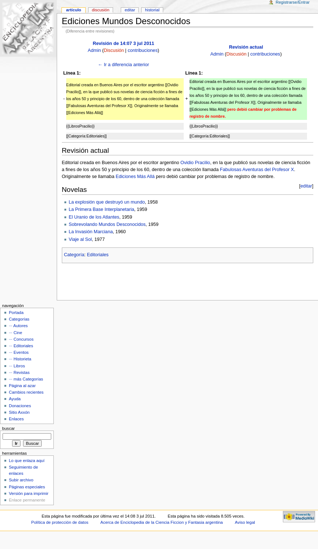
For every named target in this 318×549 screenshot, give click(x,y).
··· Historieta (20, 359)
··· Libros (17, 366)
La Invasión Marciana (91, 231)
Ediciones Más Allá (135, 176)
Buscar (8, 428)
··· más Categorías (26, 379)
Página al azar (22, 385)
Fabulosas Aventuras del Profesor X (257, 169)
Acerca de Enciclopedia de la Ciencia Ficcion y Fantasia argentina (161, 522)
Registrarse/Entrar (293, 2)
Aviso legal (245, 522)
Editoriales (97, 254)
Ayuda (14, 399)
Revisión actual (246, 47)
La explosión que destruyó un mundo (107, 202)
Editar (130, 10)
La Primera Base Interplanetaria (101, 209)
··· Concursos (21, 339)
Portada (16, 312)
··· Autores (18, 325)
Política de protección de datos (59, 522)
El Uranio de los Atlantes (94, 217)
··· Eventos (19, 352)
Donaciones (20, 406)
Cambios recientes (26, 392)
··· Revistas (19, 372)
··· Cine (15, 332)
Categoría (74, 254)
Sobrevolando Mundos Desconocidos (107, 224)
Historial (152, 10)
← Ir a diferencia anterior (123, 64)
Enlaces (16, 419)
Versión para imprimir (28, 493)
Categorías (19, 319)
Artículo (73, 10)
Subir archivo (21, 480)
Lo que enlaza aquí (26, 460)
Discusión (114, 50)
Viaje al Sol (80, 239)
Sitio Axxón (19, 412)
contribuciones (143, 50)
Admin (94, 50)
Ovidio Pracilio (195, 162)
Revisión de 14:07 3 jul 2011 (123, 43)
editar (306, 186)
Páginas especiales (27, 487)
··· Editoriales (21, 346)
